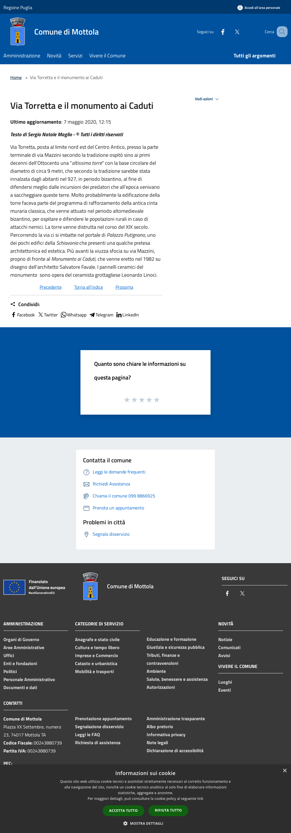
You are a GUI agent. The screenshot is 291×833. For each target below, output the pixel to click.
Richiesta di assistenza (97, 742)
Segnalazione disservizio (99, 726)
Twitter (47, 314)
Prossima (124, 287)
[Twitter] (230, 31)
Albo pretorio (160, 726)
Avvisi (224, 655)
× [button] (284, 771)
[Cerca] (281, 32)
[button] (145, 823)
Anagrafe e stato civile (97, 639)
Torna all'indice (88, 287)
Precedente (51, 287)
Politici (10, 671)
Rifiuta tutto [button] (168, 810)
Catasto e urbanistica (96, 663)
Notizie (225, 639)
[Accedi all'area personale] (259, 7)
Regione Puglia (17, 7)
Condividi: (25, 304)
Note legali (157, 742)
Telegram (101, 314)
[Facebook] (215, 31)
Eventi (224, 690)
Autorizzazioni (161, 687)
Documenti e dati (20, 687)
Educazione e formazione (171, 639)
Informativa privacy (166, 734)
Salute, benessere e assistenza (177, 679)
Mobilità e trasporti (94, 671)
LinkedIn (127, 314)
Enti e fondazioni (20, 663)
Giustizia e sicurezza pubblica (176, 647)
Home (16, 77)
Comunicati (229, 647)
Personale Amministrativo (29, 679)
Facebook (22, 314)
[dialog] (145, 799)
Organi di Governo (21, 639)
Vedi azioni (208, 99)
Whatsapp (73, 314)
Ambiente (156, 671)
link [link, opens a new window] (200, 798)
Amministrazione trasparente (176, 718)
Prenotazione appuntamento (103, 718)
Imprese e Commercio (96, 655)
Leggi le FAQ (87, 734)
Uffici (8, 655)
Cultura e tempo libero (97, 647)
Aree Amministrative (23, 647)
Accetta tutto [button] (123, 810)
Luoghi (225, 682)
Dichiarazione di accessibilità (175, 750)
